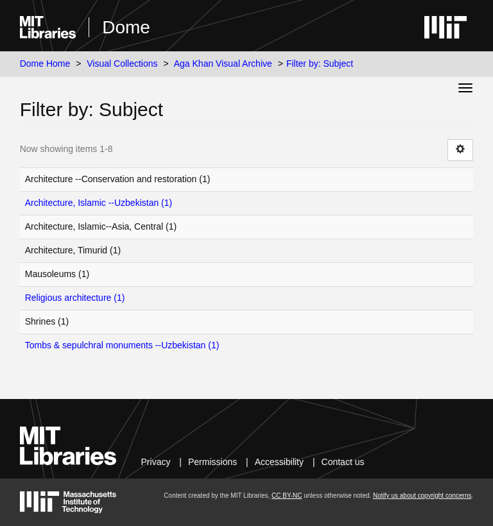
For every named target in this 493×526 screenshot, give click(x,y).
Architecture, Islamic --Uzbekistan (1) (99, 203)
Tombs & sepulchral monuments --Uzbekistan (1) (122, 345)
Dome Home (45, 63)
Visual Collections (122, 63)
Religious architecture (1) (75, 298)
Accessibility (279, 462)
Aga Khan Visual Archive (223, 63)
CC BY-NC (287, 495)
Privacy (156, 462)
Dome (126, 27)
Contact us (343, 462)
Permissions (212, 462)
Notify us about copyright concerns (422, 495)
